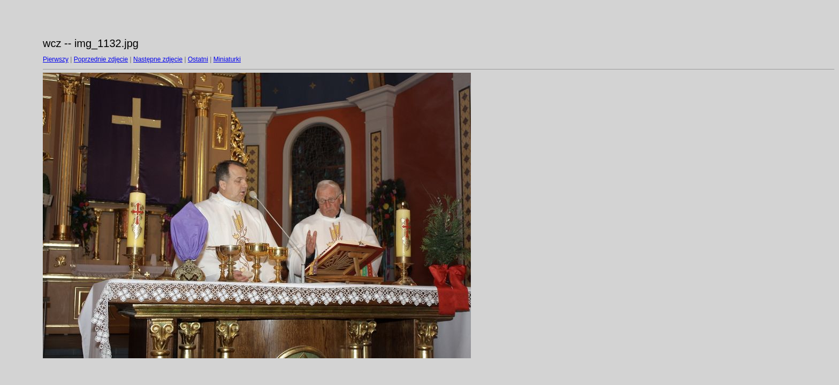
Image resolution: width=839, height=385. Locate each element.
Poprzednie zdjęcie (101, 59)
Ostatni (198, 59)
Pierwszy (55, 59)
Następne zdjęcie (157, 59)
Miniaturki (227, 59)
